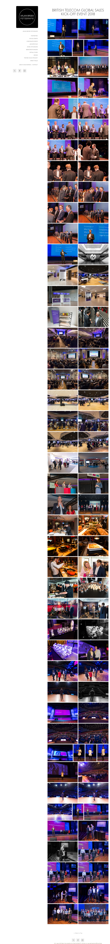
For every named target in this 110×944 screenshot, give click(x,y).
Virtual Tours (33, 52)
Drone (36, 55)
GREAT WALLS (34, 60)
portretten (34, 36)
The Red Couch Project (31, 58)
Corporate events (32, 41)
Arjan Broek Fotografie (30, 31)
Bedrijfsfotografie (32, 49)
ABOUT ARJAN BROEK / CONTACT (28, 64)
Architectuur (34, 44)
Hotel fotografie (32, 47)
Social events (33, 38)
